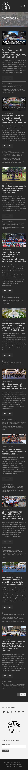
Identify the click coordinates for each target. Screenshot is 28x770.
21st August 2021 (7, 183)
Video (12, 92)
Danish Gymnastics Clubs (17, 152)
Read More (7, 78)
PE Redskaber (11, 159)
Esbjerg (17, 85)
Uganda (9, 227)
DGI (13, 154)
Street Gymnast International (10, 224)
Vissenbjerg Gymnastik (18, 621)
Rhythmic (4, 300)
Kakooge (17, 223)
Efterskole (5, 299)
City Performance (9, 297)
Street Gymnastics (13, 89)
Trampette (5, 427)
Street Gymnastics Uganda (16, 225)
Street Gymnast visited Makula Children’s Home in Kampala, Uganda (14, 451)
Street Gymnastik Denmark (16, 161)
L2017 (10, 685)
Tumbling (22, 90)
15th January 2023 (7, 113)
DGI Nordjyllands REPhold (17, 684)
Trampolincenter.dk (12, 490)
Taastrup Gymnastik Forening (17, 555)
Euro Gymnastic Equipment (11, 420)
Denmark (12, 85)
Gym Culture (5, 685)
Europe (16, 86)
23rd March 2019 (7, 381)
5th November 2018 (7, 509)
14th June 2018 (6, 639)
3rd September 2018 (8, 575)
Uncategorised (6, 92)
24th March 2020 (7, 249)
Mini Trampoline (17, 299)
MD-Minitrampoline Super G (14, 423)
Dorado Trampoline (17, 155)
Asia (5, 362)
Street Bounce (14, 362)
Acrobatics (7, 223)
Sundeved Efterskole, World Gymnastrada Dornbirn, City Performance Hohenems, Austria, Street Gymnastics (14, 256)
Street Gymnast (8, 83)
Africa (12, 223)
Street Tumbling (17, 426)
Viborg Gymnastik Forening (15, 427)
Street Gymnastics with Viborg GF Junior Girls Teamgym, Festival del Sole (14, 386)
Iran (8, 362)
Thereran (11, 363)
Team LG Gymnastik (7, 162)
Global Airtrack (12, 486)
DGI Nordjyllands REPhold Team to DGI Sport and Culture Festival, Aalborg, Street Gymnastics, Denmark (13, 646)
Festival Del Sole (6, 422)
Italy (15, 617)
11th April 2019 (6, 320)
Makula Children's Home (8, 487)
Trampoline (16, 90)
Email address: (6, 744)
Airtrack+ (6, 85)
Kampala (22, 223)
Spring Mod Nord (13, 551)
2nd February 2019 (7, 446)
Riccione (17, 618)
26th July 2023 (6, 47)
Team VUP (11, 620)
